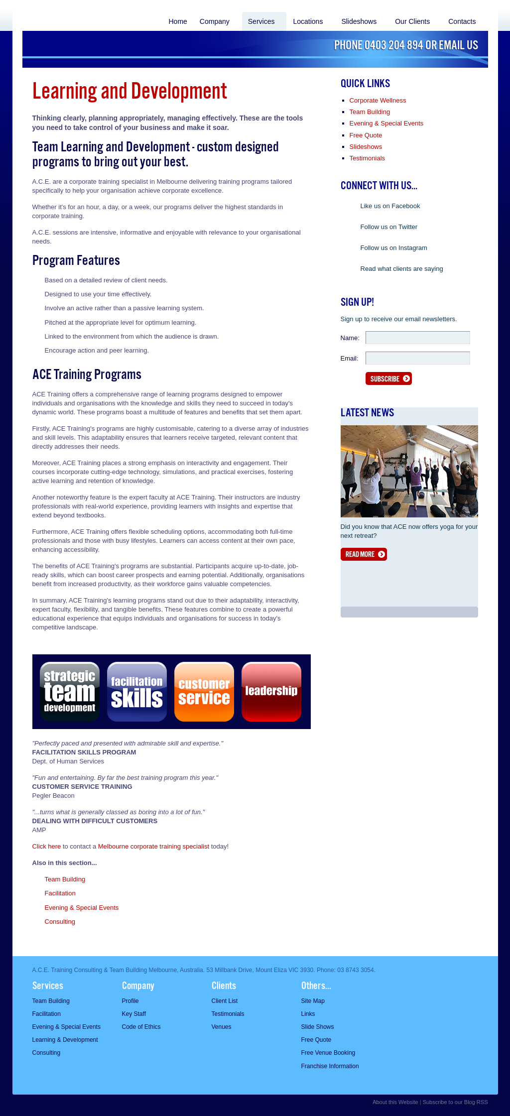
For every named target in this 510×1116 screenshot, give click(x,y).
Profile (130, 1000)
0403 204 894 (394, 46)
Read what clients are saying (402, 268)
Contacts (462, 21)
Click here (46, 846)
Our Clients (412, 21)
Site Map (313, 1000)
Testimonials (367, 158)
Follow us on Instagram (394, 247)
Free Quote (366, 135)
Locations (308, 21)
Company (215, 21)
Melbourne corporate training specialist (153, 846)
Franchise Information (330, 1066)
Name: (350, 338)
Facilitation (60, 893)
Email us (458, 46)
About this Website (395, 1102)
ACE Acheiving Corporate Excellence (75, 39)
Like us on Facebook (390, 206)
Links (308, 1013)
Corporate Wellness (378, 100)
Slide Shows (317, 1026)
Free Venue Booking (328, 1052)
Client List (225, 1000)
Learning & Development (65, 1039)
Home (177, 21)
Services (261, 21)
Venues (222, 1026)
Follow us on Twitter (389, 227)
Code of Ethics (141, 1026)
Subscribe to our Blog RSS (455, 1102)
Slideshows (359, 21)
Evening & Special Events (82, 907)
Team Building (65, 879)
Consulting (60, 921)
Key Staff (134, 1013)
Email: (350, 358)
